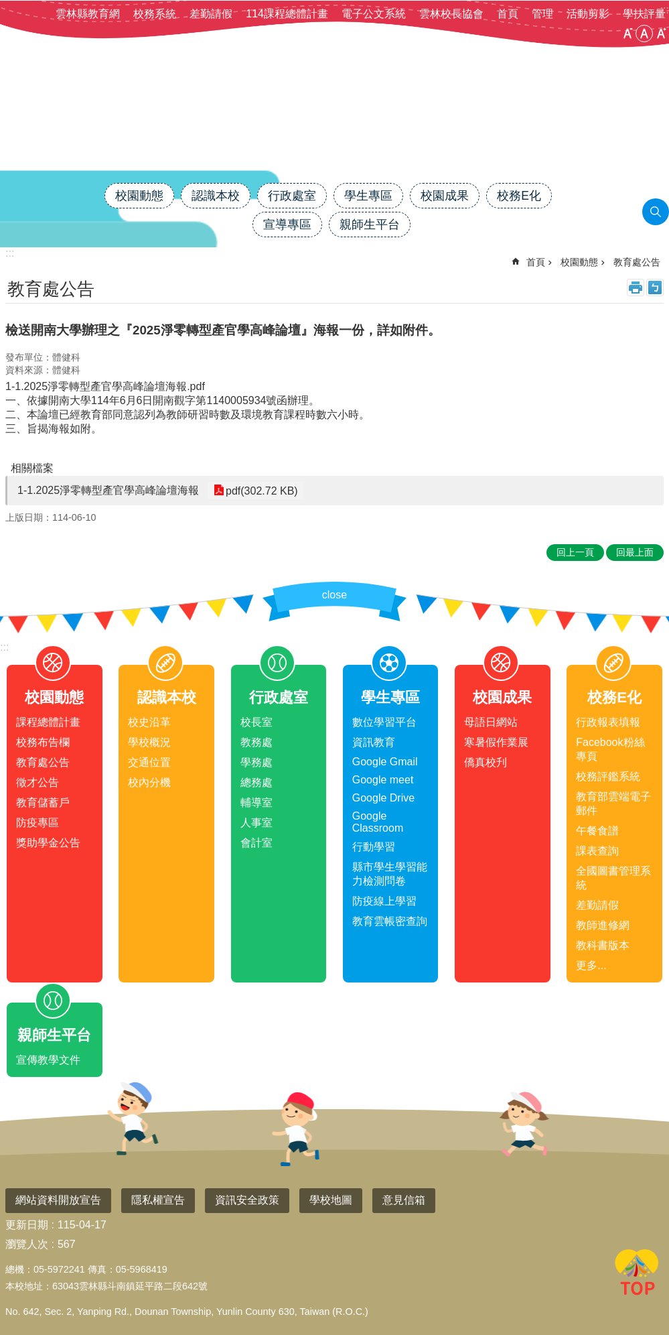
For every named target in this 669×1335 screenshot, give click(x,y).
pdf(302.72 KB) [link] (260, 490)
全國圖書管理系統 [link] (613, 878)
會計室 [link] (256, 842)
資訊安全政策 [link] (247, 1200)
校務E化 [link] (519, 195)
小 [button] (627, 33)
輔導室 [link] (256, 802)
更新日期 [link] (26, 1224)
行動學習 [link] (373, 846)
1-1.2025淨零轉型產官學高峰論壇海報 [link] (108, 490)
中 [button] (644, 33)
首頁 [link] (507, 13)
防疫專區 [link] (37, 822)
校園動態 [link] (139, 195)
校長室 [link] (256, 722)
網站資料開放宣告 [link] (58, 1200)
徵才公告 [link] (37, 782)
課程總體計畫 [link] (48, 722)
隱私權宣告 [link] (158, 1200)
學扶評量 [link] (644, 13)
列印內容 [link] (635, 287)
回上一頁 (575, 552)
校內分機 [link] (149, 782)
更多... (591, 965)
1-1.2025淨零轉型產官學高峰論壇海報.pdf (105, 386)
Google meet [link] (383, 779)
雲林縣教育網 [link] (88, 13)
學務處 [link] (256, 762)
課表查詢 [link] (597, 850)
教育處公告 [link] (636, 262)
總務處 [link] (256, 782)
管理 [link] (542, 13)
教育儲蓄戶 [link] (43, 802)
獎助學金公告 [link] (48, 842)
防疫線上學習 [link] (384, 901)
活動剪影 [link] (588, 13)
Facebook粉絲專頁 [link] (610, 749)
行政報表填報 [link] (608, 722)
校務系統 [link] (154, 13)
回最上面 (637, 1274)
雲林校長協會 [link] (451, 13)
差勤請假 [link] (211, 13)
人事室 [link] (256, 822)
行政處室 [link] (292, 195)
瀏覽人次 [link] (26, 1244)
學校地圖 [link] (330, 1200)
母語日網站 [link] (491, 722)
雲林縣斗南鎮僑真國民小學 (334, 136)
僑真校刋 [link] (485, 762)
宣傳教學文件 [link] (48, 1060)
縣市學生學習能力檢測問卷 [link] (389, 874)
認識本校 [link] (216, 195)
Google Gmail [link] (385, 761)
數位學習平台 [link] (384, 722)
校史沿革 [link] (149, 722)
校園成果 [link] (445, 195)
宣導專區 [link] (287, 224)
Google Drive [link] (383, 798)
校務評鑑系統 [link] (608, 776)
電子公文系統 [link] (374, 13)
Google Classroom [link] (377, 822)
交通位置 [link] (149, 762)
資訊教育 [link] (373, 742)
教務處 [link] (256, 742)
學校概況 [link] (149, 742)
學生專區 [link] (368, 195)
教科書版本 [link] (602, 945)
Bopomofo (655, 287)
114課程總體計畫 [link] (287, 13)
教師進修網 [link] (602, 925)
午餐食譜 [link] (597, 830)
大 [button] (661, 33)
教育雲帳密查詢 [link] (389, 921)
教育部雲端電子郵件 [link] (613, 803)
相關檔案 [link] (32, 468)
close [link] (334, 594)
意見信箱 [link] (403, 1200)
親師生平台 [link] (370, 224)
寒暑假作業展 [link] (496, 742)
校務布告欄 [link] (43, 742)
